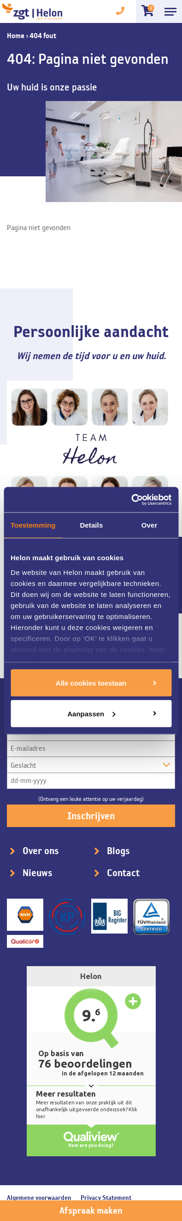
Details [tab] (91, 525)
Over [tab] (149, 525)
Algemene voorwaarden (39, 1197)
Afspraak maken (91, 1210)
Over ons (41, 850)
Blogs (118, 850)
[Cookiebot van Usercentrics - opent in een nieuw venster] (131, 500)
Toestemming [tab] (33, 525)
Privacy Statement (106, 1197)
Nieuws (38, 872)
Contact (123, 872)
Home (15, 35)
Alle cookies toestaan (91, 683)
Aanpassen (91, 713)
